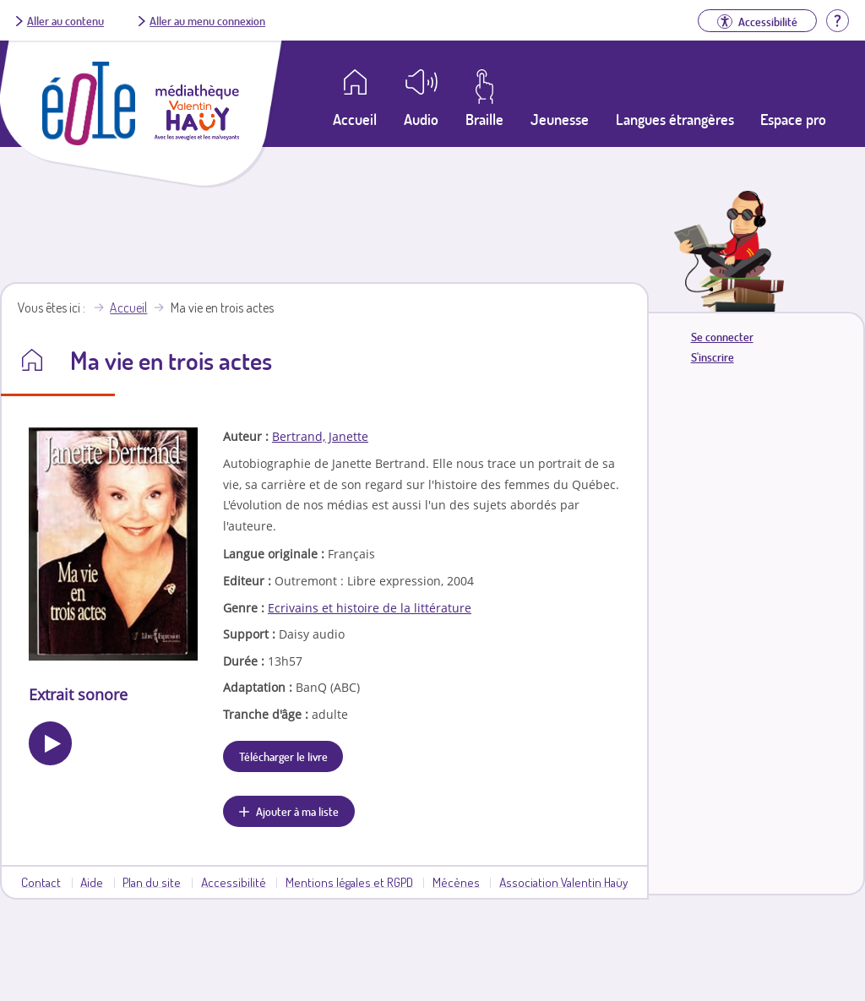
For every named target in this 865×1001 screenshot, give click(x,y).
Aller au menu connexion (207, 20)
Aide (91, 881)
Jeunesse (559, 119)
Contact (41, 881)
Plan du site (151, 881)
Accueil (128, 307)
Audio (421, 119)
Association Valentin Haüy (563, 881)
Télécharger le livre (283, 756)
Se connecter (722, 336)
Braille (484, 119)
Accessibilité (233, 881)
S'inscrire (712, 357)
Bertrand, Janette (320, 436)
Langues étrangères (675, 119)
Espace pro (793, 119)
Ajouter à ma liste (297, 811)
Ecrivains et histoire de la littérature (369, 608)
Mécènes (456, 881)
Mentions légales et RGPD (349, 881)
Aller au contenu (65, 20)
